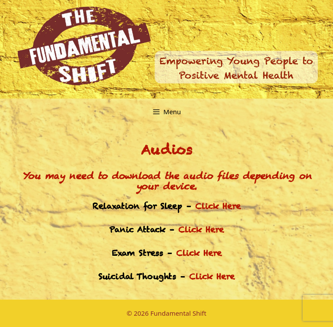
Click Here (218, 206)
